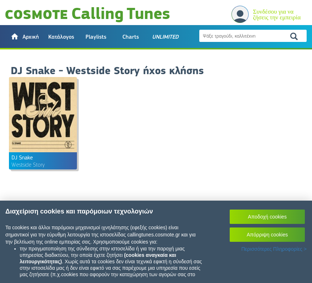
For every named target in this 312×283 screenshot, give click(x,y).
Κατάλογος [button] (61, 36)
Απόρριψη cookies (267, 235)
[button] (24, 36)
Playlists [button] (96, 36)
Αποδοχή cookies (267, 217)
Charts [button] (130, 36)
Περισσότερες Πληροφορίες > (274, 249)
